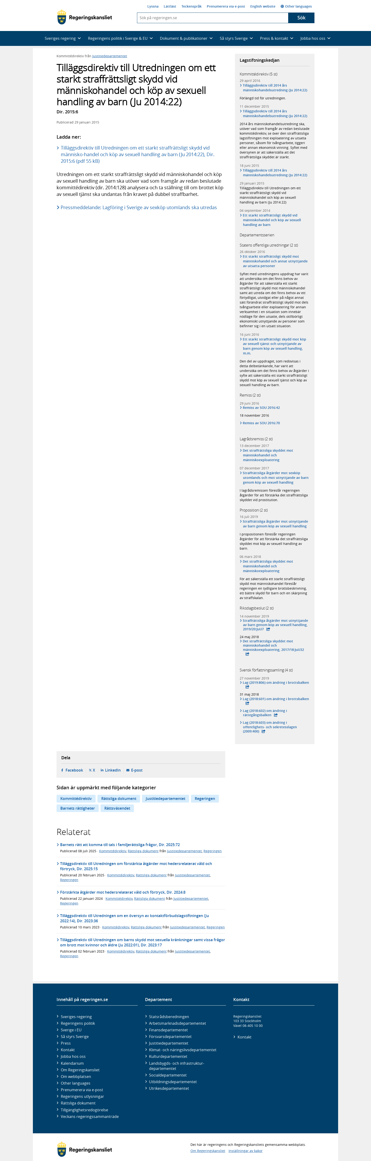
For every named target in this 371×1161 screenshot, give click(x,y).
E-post (136, 770)
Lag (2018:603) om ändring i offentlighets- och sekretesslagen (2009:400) (270, 726)
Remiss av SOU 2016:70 (261, 423)
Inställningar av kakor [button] (246, 1150)
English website (262, 6)
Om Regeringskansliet (80, 1070)
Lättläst (170, 6)
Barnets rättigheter (77, 808)
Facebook (74, 770)
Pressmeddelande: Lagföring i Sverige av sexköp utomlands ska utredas (139, 207)
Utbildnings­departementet (173, 1081)
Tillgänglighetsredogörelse (84, 1109)
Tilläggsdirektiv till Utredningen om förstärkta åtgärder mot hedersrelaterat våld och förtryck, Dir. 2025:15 (136, 866)
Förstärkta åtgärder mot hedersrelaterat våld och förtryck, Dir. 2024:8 (123, 892)
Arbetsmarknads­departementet (177, 1023)
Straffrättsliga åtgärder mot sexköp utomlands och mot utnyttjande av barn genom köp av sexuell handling (276, 478)
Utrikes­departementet (169, 1088)
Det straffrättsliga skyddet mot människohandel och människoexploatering (268, 455)
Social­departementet (168, 1075)
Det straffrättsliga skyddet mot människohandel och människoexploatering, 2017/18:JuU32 (273, 645)
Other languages (296, 6)
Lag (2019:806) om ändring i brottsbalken (276, 682)
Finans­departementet (168, 1030)
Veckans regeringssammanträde (90, 1116)
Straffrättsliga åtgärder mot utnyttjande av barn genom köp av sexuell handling (275, 523)
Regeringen (205, 798)
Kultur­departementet (168, 1056)
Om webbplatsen (76, 1076)
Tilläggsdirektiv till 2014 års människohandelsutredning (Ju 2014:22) (275, 87)
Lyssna (153, 6)
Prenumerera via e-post (226, 6)
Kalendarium (72, 1063)
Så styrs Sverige (75, 1036)
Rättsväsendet (117, 808)
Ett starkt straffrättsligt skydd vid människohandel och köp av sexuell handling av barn (272, 220)
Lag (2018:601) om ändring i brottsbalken (276, 699)
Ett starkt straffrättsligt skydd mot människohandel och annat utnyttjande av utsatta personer (275, 261)
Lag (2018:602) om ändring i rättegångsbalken (265, 713)
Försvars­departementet (170, 1036)
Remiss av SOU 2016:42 (261, 408)
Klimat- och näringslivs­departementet (182, 1049)
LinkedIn (113, 770)
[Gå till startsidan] (85, 16)
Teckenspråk (191, 6)
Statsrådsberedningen (169, 1016)
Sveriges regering (76, 1016)
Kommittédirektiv (76, 798)
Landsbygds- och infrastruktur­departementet (176, 1066)
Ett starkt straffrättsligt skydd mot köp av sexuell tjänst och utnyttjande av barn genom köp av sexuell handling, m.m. (274, 346)
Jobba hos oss (73, 1056)
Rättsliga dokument (118, 798)
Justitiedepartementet (109, 56)
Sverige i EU (71, 1030)
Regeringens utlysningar (82, 1096)
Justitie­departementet (168, 1043)
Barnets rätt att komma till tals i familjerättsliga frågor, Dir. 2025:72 (120, 844)
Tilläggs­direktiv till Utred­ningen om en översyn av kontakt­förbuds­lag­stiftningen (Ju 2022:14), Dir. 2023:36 (134, 918)
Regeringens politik (78, 1023)
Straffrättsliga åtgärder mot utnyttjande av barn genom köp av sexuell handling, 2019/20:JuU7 (275, 624)
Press (66, 1043)
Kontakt (68, 1049)
